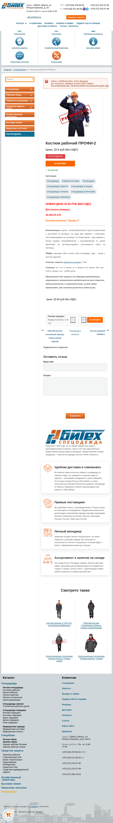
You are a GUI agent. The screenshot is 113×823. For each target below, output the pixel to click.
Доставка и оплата (47, 26)
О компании (35, 23)
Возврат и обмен (64, 23)
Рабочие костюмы (70, 181)
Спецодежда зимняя (13, 704)
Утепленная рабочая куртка (16, 706)
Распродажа (56, 62)
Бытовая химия (93, 48)
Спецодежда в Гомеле (57, 191)
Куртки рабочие (10, 692)
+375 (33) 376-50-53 (71, 752)
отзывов (34, 806)
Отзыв (47, 375)
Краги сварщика (10, 718)
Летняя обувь (10, 739)
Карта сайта (68, 726)
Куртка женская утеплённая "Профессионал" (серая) (91, 657)
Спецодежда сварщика (14, 710)
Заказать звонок (76, 17)
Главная (7, 69)
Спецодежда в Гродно (81, 186)
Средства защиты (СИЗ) (19, 107)
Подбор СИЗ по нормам (88, 23)
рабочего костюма (72, 262)
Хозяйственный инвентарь (56, 48)
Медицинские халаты (13, 731)
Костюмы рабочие (11, 690)
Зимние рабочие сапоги (14, 747)
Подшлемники (9, 762)
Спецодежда (20, 69)
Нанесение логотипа (20, 62)
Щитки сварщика (11, 720)
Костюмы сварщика (12, 715)
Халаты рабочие (11, 695)
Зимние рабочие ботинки (15, 744)
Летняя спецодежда (13, 687)
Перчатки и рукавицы (19, 100)
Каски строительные (12, 759)
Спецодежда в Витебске (58, 197)
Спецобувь (8, 735)
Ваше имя (48, 362)
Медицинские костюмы (14, 729)
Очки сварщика (10, 722)
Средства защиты (20, 48)
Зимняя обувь (10, 742)
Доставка (66, 710)
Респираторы (9, 764)
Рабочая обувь (19, 95)
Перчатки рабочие (11, 754)
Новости (66, 688)
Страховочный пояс (12, 757)
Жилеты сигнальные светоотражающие (12, 698)
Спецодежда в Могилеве (83, 191)
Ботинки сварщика (11, 713)
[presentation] (65, 404)
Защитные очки (10, 767)
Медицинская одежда (14, 726)
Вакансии (67, 731)
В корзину (60, 163)
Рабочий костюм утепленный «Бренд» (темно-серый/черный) (91, 625)
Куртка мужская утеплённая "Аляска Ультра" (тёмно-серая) (59, 658)
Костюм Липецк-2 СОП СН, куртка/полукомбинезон (59, 624)
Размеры (49, 23)
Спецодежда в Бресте (57, 186)
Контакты (73, 26)
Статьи (63, 26)
